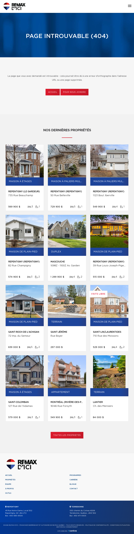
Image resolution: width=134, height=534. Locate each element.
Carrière (74, 480)
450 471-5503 (80, 516)
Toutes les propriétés (67, 435)
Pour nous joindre (74, 92)
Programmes (75, 475)
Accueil (52, 92)
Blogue (73, 484)
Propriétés (10, 480)
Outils (8, 493)
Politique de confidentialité (97, 525)
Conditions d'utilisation (120, 525)
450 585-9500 (16, 516)
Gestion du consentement (67, 527)
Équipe (8, 484)
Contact (74, 488)
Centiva (72, 531)
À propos (9, 488)
